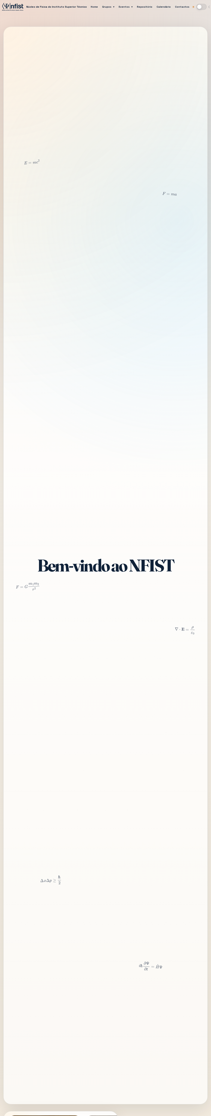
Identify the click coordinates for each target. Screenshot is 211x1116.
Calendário (164, 6)
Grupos (106, 6)
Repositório (144, 6)
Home (94, 6)
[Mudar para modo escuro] (201, 7)
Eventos (124, 6)
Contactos (182, 6)
